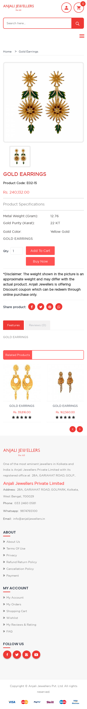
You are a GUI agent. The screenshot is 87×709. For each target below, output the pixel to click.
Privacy (11, 555)
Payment (12, 575)
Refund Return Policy (21, 562)
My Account (15, 597)
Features (13, 325)
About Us (13, 541)
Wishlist (12, 618)
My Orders (13, 604)
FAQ (9, 631)
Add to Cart (40, 250)
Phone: (8, 503)
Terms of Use (15, 548)
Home (7, 51)
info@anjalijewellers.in (29, 518)
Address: (9, 489)
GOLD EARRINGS (21, 405)
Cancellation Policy (20, 568)
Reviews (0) (37, 325)
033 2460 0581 (25, 503)
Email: (7, 518)
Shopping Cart (16, 611)
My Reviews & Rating (21, 624)
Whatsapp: (11, 511)
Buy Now (40, 261)
